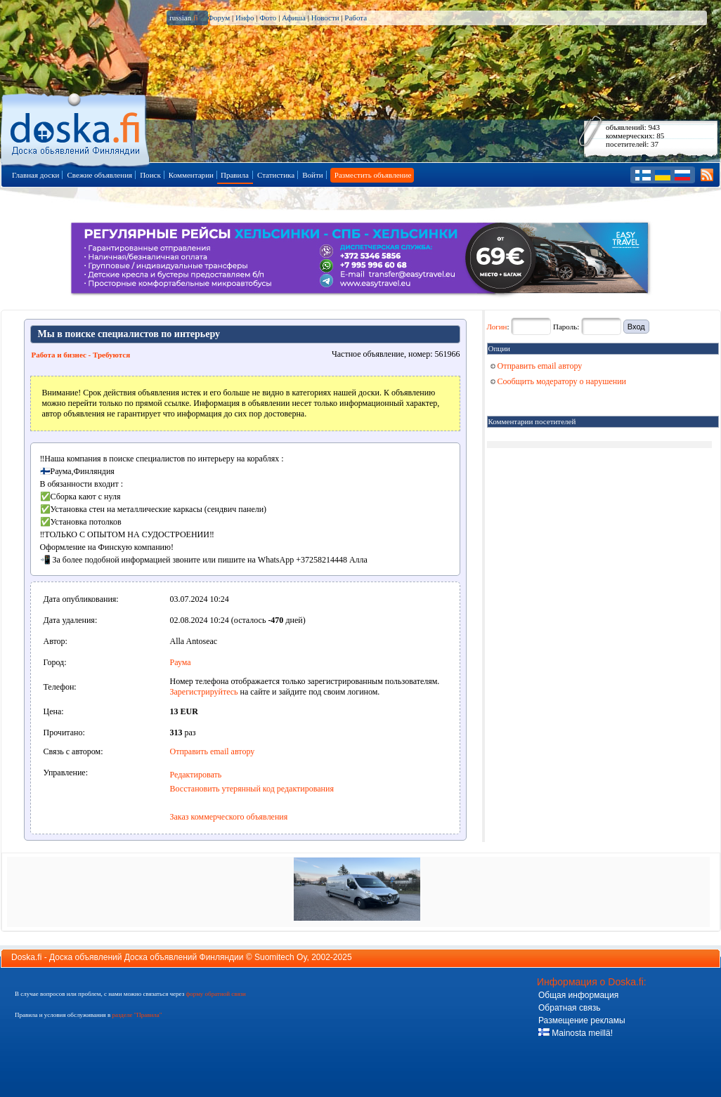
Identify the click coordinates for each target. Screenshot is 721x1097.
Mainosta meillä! (575, 1033)
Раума (180, 662)
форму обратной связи (215, 993)
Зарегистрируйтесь (204, 692)
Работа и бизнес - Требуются (81, 354)
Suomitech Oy (280, 957)
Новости (325, 17)
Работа (355, 17)
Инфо (244, 17)
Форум (218, 17)
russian (183, 17)
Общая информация (578, 995)
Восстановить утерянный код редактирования (252, 789)
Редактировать (196, 775)
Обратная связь (569, 1008)
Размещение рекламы (581, 1020)
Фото (267, 17)
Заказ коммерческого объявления (229, 817)
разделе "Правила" (137, 1014)
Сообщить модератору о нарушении (559, 381)
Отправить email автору (212, 751)
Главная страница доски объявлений (76, 127)
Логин (497, 326)
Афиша (294, 17)
